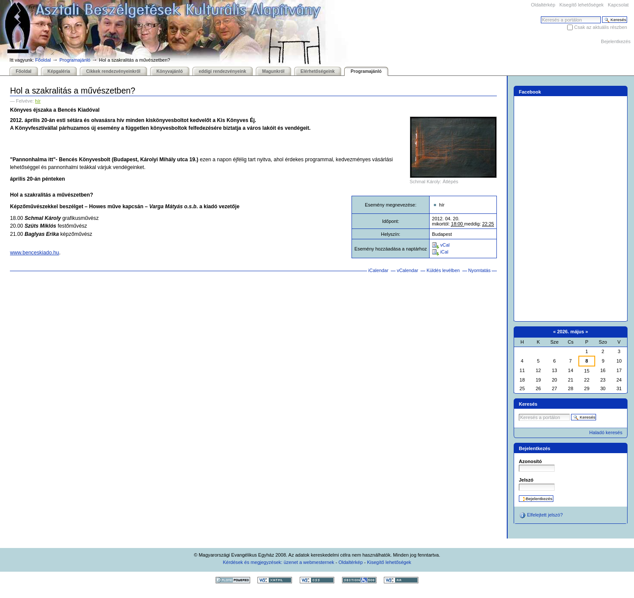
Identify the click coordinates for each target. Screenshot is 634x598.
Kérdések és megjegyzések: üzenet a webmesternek (278, 562)
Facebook (530, 91)
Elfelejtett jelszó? (541, 515)
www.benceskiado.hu (34, 253)
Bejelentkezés (616, 41)
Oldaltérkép (543, 4)
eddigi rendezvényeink (222, 71)
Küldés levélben (443, 270)
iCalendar (378, 270)
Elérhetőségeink (318, 71)
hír (38, 100)
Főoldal (43, 60)
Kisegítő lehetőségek (581, 4)
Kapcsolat (618, 4)
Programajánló (75, 60)
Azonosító (530, 461)
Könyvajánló (170, 71)
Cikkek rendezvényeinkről (113, 71)
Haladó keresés (605, 432)
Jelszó (526, 479)
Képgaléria (58, 71)
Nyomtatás (479, 270)
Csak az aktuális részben (600, 27)
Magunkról (273, 71)
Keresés (528, 404)
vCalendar (407, 270)
